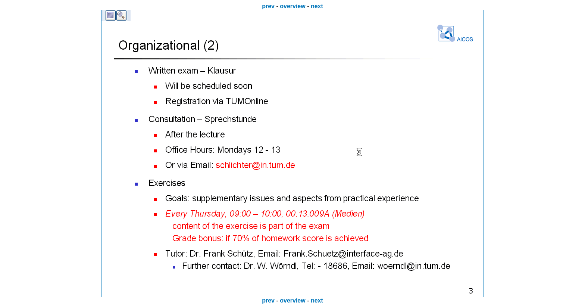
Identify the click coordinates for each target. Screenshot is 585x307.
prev (268, 6)
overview (292, 6)
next (317, 6)
